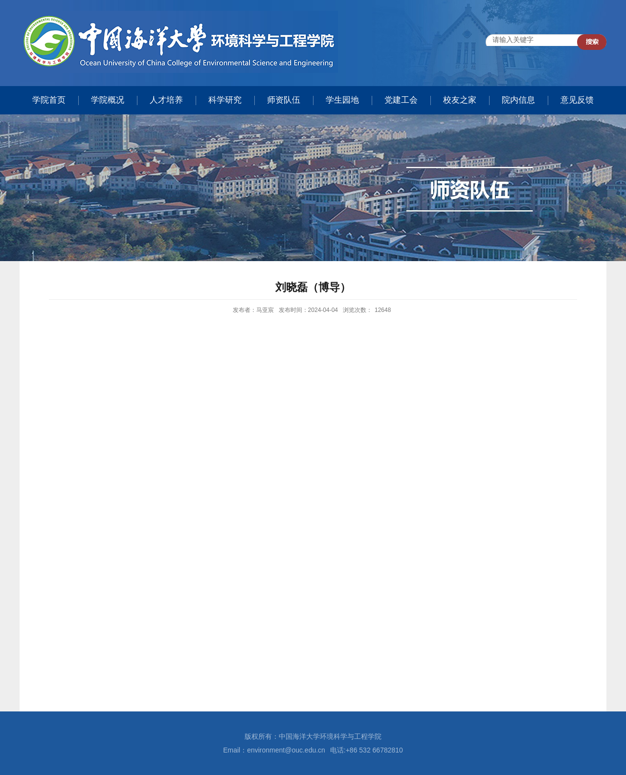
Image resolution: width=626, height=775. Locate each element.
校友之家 (459, 100)
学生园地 (342, 100)
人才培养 (166, 100)
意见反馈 (577, 100)
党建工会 (401, 100)
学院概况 (107, 100)
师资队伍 (283, 100)
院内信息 (518, 100)
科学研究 (225, 100)
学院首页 (49, 100)
